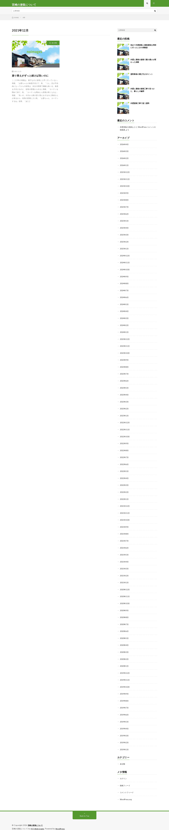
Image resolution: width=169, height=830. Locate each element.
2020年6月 (124, 628)
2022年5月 (124, 470)
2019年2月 (124, 738)
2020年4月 (124, 642)
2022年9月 (124, 442)
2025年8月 (124, 202)
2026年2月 (124, 160)
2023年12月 (125, 339)
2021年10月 (125, 518)
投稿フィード (125, 781)
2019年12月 (125, 670)
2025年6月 (124, 215)
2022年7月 (124, 456)
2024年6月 (124, 298)
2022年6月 (124, 463)
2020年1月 (124, 663)
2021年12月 (125, 504)
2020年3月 (124, 649)
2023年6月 (124, 381)
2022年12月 (125, 422)
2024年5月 (124, 305)
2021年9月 (124, 525)
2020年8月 (124, 615)
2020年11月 (125, 594)
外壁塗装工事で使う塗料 (139, 106)
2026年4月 (124, 147)
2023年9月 (124, 360)
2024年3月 (124, 319)
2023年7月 (124, 374)
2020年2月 (124, 656)
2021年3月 (124, 566)
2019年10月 (125, 683)
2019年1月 (124, 745)
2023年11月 (125, 346)
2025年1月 (124, 250)
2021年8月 (124, 532)
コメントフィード (127, 788)
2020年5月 (124, 635)
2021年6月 (124, 546)
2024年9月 (124, 277)
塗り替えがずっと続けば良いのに (30, 78)
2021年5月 (124, 553)
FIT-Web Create (38, 824)
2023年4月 (124, 394)
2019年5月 (124, 718)
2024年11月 (125, 264)
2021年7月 (124, 539)
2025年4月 (124, 229)
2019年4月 (124, 725)
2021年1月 (124, 580)
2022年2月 (124, 491)
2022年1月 (124, 498)
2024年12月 (125, 257)
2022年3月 (124, 484)
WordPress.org (126, 795)
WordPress (62, 824)
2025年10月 (125, 188)
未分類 (54, 45)
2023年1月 (124, 415)
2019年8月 (124, 697)
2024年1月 (124, 332)
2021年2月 (124, 573)
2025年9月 (124, 195)
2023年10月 (125, 353)
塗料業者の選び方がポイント (141, 77)
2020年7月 (124, 621)
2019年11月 (125, 676)
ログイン (123, 774)
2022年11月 (125, 429)
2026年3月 (124, 153)
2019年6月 (124, 711)
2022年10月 (125, 436)
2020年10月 (125, 601)
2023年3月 (124, 401)
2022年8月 (124, 449)
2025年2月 (124, 243)
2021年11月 (125, 511)
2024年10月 (125, 270)
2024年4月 (124, 312)
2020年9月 (124, 608)
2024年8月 (124, 284)
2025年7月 (124, 209)
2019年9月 (124, 690)
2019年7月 (124, 704)
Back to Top (85, 811)
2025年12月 (125, 174)
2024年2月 (124, 325)
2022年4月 (124, 477)
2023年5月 (124, 387)
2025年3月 (124, 236)
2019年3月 (124, 731)
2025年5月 (124, 222)
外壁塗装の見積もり (128, 129)
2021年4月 (124, 559)
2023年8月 (124, 367)
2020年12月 (125, 587)
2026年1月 (124, 167)
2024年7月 (124, 291)
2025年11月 (125, 181)
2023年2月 (124, 408)
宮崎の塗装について (36, 821)
